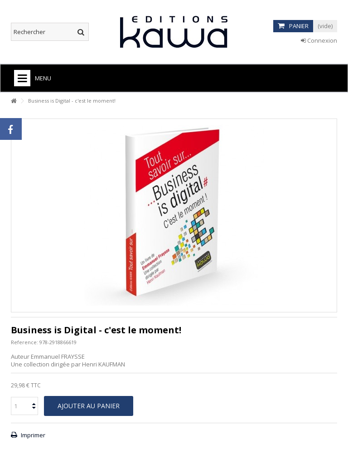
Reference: (24, 342)
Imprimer (32, 435)
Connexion (319, 40)
